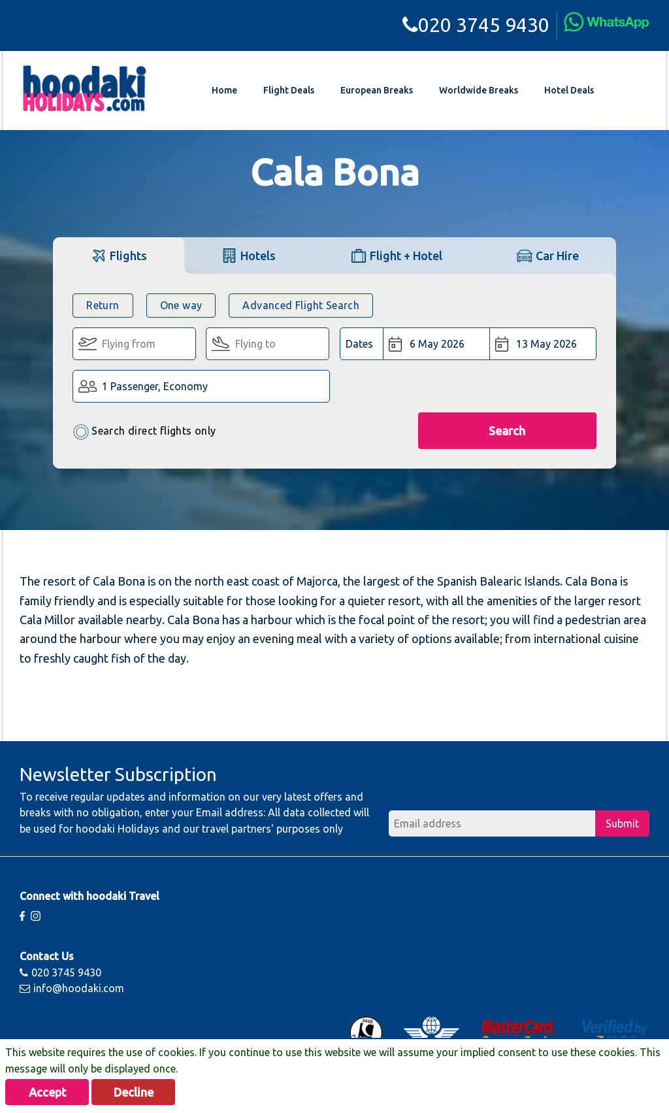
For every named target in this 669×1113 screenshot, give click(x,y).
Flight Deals (288, 90)
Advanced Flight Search (300, 305)
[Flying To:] (267, 343)
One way (181, 305)
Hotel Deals (569, 90)
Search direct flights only (144, 431)
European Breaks (376, 90)
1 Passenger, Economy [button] (155, 386)
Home (224, 90)
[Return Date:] (542, 343)
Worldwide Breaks (478, 90)
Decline (134, 1092)
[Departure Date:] (436, 343)
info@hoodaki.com (72, 988)
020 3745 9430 (475, 25)
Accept (47, 1092)
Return (102, 305)
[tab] (118, 255)
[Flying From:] (134, 343)
